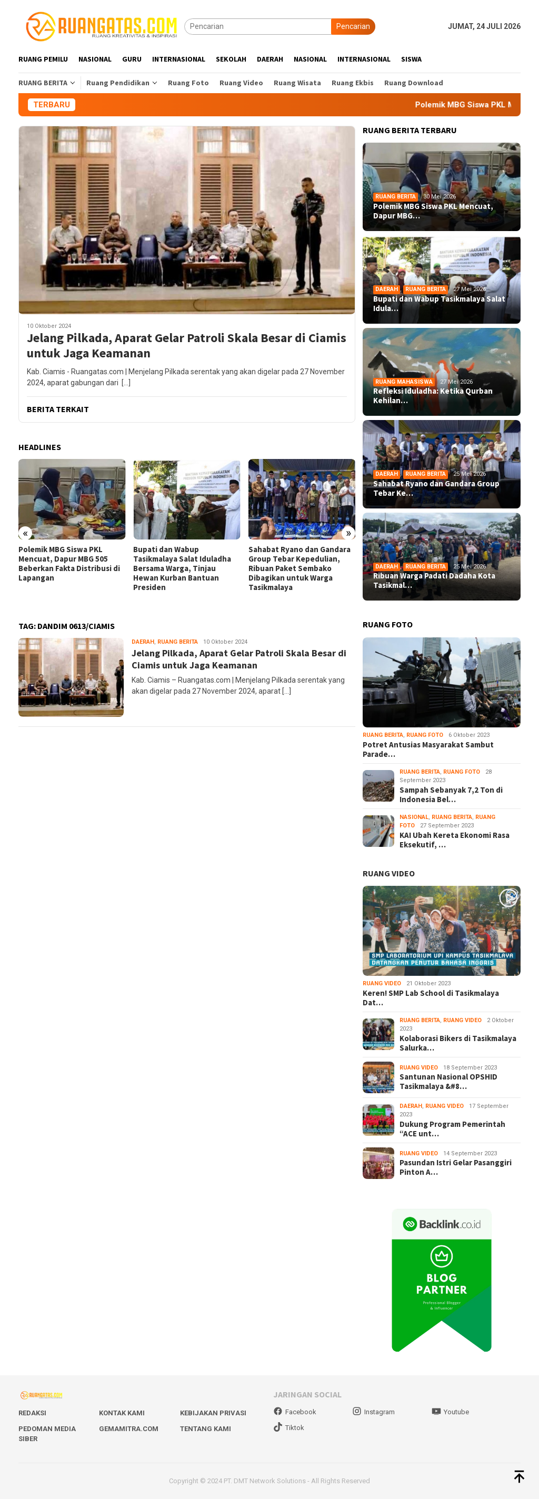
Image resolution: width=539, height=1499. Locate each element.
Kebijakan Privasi (213, 1413)
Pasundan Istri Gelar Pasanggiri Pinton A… (456, 1167)
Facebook (294, 1412)
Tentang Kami (205, 1429)
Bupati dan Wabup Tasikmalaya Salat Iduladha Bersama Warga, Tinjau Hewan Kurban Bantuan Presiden (182, 568)
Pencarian (353, 26)
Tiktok (288, 1428)
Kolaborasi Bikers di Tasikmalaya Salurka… (458, 1043)
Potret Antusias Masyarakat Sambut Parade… (428, 749)
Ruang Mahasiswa (404, 381)
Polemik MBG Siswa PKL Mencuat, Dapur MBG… (433, 211)
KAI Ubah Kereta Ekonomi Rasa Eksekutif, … (455, 840)
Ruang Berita (177, 641)
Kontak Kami (122, 1413)
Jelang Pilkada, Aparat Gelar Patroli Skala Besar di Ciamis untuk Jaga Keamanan (186, 346)
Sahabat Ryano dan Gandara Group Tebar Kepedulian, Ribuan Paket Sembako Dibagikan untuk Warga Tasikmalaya (299, 568)
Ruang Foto (424, 735)
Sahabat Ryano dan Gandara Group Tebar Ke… (436, 488)
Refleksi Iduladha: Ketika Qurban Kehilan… (433, 395)
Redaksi (32, 1413)
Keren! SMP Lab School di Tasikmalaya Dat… (431, 997)
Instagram (373, 1412)
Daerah (143, 641)
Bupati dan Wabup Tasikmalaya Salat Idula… (439, 303)
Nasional (414, 817)
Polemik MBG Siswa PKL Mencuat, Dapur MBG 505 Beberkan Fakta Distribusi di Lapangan (69, 564)
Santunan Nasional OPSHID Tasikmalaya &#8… (448, 1081)
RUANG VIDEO (389, 873)
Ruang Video (382, 983)
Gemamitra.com (128, 1429)
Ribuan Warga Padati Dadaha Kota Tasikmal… (434, 580)
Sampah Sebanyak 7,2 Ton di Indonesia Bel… (451, 794)
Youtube (450, 1412)
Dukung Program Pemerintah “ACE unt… (452, 1129)
